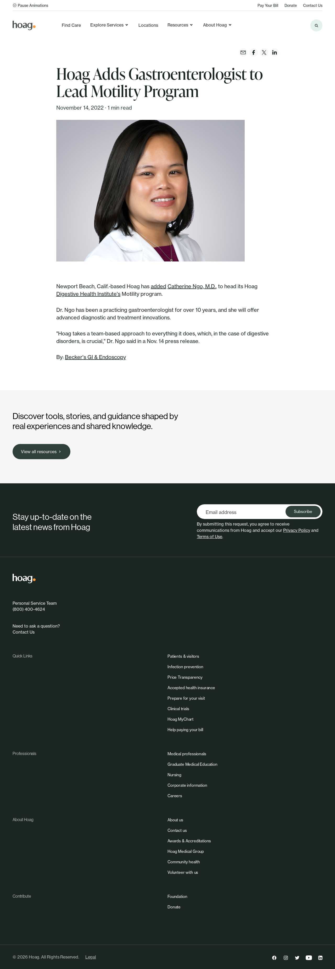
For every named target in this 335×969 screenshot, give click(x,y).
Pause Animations (30, 5)
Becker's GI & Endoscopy (95, 357)
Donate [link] (290, 5)
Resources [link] (180, 25)
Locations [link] (148, 25)
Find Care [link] (71, 25)
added (158, 286)
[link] (24, 25)
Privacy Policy (296, 530)
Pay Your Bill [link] (268, 5)
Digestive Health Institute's (88, 294)
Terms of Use (209, 536)
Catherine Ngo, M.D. (192, 286)
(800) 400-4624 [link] (29, 609)
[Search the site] (316, 25)
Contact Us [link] (312, 5)
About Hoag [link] (217, 25)
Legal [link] (90, 957)
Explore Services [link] (109, 25)
